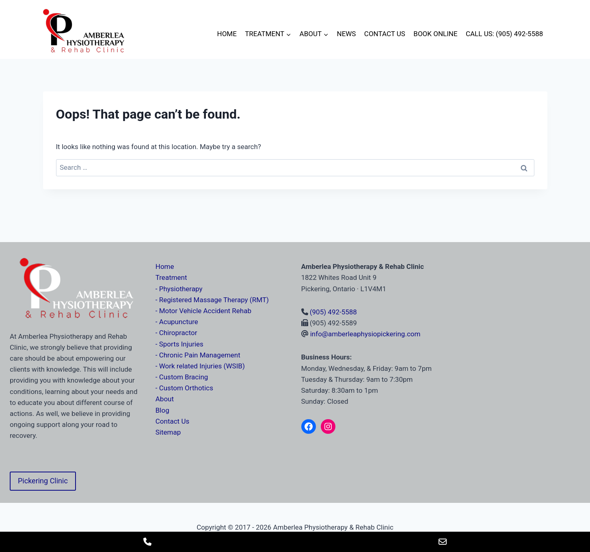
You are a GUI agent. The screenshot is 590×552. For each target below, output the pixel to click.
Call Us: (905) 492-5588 (504, 34)
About (165, 399)
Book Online (435, 34)
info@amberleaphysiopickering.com (365, 334)
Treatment (171, 277)
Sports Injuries (181, 344)
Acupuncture (178, 322)
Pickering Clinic (43, 480)
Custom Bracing (183, 377)
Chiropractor (178, 333)
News (346, 34)
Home (227, 34)
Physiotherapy (181, 289)
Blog (162, 410)
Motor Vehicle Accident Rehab (205, 311)
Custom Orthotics (186, 388)
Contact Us (384, 34)
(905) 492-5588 (333, 312)
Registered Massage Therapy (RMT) (214, 300)
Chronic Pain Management (199, 355)
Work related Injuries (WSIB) (202, 366)
